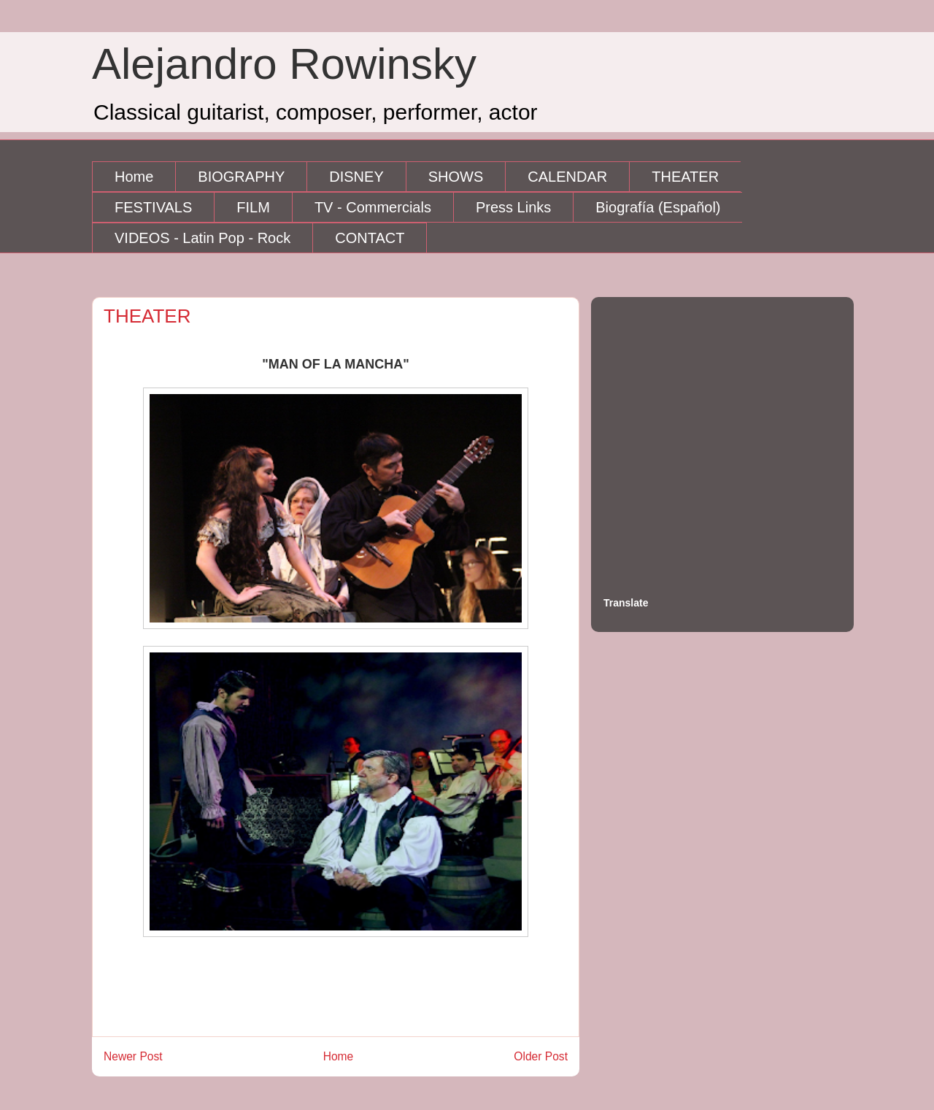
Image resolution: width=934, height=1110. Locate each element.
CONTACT (369, 238)
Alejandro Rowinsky (284, 63)
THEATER (685, 177)
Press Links (513, 207)
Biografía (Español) (657, 207)
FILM (253, 207)
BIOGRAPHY (241, 177)
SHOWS (456, 177)
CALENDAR (567, 177)
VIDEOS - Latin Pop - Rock (202, 238)
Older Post (541, 1056)
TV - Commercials (372, 207)
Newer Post (133, 1056)
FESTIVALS (153, 207)
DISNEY (356, 177)
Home (134, 177)
